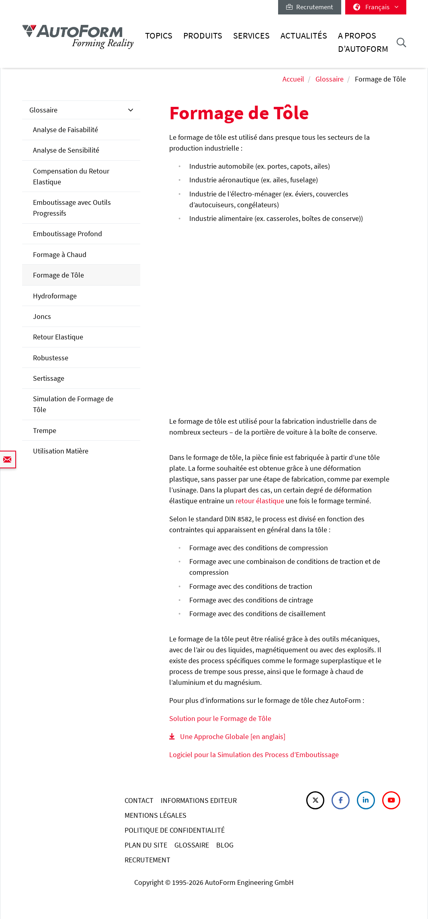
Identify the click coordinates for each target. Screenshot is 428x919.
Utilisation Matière (60, 450)
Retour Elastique (58, 336)
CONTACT (139, 800)
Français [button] (375, 6)
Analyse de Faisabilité (65, 129)
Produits (202, 35)
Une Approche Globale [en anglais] (232, 736)
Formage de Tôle (58, 275)
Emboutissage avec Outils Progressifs (72, 208)
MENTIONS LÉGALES (155, 815)
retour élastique (260, 500)
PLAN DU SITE (146, 845)
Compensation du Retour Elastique (71, 176)
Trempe (44, 430)
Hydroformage (55, 295)
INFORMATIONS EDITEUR (199, 800)
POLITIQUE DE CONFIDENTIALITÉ (175, 830)
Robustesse (50, 357)
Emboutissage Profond (67, 233)
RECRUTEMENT (147, 859)
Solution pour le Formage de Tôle (220, 718)
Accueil (293, 79)
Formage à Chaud (59, 254)
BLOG (224, 845)
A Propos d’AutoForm (363, 42)
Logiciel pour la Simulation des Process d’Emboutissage (254, 754)
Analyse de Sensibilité (66, 150)
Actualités (304, 35)
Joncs (42, 316)
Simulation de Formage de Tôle (73, 404)
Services (251, 35)
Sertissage (48, 378)
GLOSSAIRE (191, 845)
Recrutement (309, 6)
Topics (158, 35)
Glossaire (329, 79)
